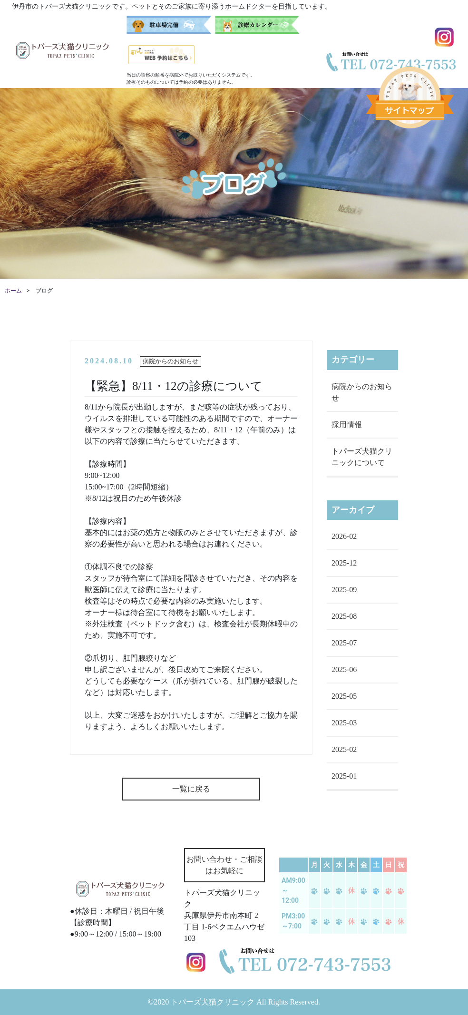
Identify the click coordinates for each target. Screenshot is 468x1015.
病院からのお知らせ (362, 392)
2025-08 (344, 616)
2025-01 (344, 776)
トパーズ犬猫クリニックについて (362, 457)
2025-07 (344, 643)
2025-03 (344, 723)
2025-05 (344, 696)
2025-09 (344, 590)
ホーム (13, 290)
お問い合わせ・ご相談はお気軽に (224, 865)
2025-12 (344, 563)
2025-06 (344, 669)
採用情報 (347, 424)
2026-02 (344, 536)
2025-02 (344, 749)
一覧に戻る (191, 789)
